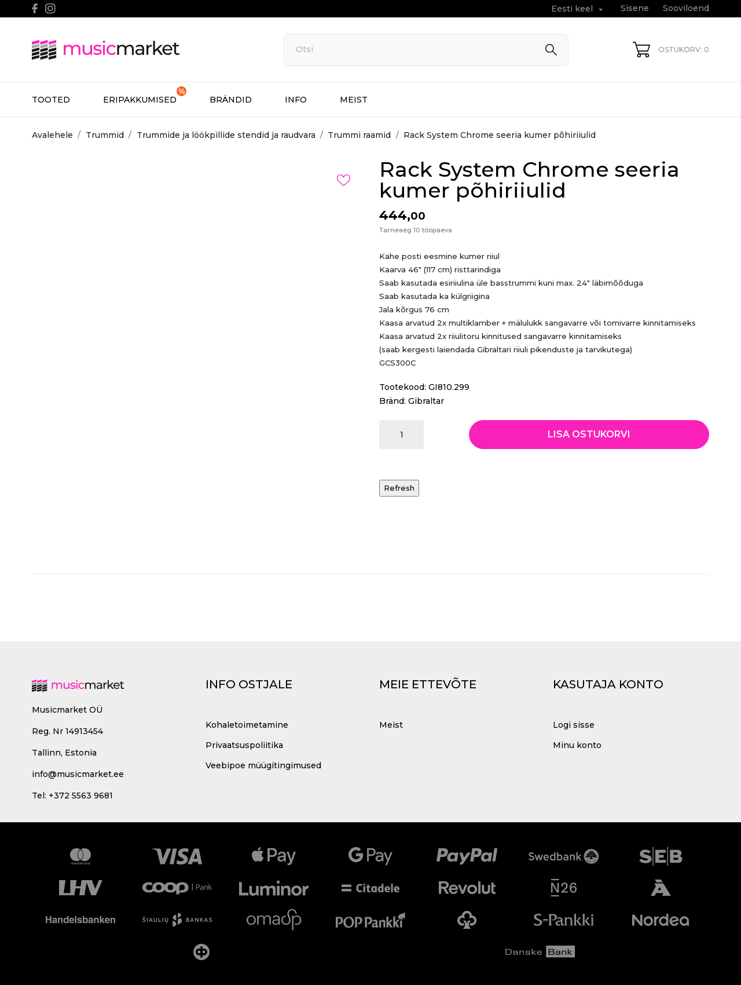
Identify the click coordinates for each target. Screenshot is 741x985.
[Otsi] (426, 50)
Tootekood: (402, 387)
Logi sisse (574, 725)
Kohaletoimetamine (247, 725)
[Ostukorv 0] (671, 49)
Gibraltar (426, 401)
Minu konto (577, 745)
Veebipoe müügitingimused (263, 765)
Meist (354, 99)
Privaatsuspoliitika (244, 745)
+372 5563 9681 (81, 795)
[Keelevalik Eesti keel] (578, 9)
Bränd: (392, 401)
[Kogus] (401, 434)
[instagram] (50, 8)
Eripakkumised (144, 95)
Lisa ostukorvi (589, 434)
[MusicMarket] (145, 50)
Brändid (231, 99)
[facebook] (35, 8)
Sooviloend (686, 8)
